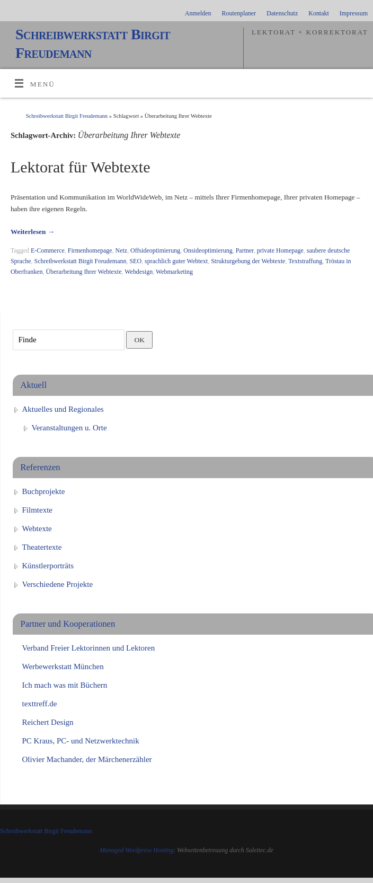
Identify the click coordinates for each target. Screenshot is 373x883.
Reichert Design (48, 722)
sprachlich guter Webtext (176, 261)
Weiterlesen (33, 232)
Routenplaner (239, 13)
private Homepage (280, 250)
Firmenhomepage (90, 250)
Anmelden (198, 13)
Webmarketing (174, 271)
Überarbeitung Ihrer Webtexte (83, 271)
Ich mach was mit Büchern (65, 685)
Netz (122, 250)
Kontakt (318, 13)
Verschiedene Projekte (57, 584)
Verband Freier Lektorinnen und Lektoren (88, 648)
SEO (135, 261)
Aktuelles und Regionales (63, 409)
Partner (245, 250)
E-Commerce (48, 250)
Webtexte (37, 528)
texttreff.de (39, 703)
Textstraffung (305, 261)
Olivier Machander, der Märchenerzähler (87, 759)
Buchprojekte (43, 491)
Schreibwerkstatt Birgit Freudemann (92, 43)
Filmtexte (37, 510)
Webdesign (139, 271)
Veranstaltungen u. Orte (69, 427)
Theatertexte (42, 547)
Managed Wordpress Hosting (136, 850)
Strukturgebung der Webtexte (248, 261)
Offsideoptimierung (155, 250)
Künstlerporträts (48, 565)
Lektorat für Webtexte (80, 167)
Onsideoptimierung (207, 250)
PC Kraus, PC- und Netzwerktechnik (80, 741)
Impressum (354, 13)
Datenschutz (282, 13)
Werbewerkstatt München (63, 666)
